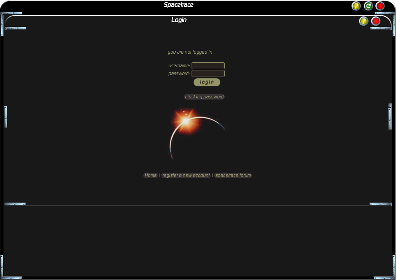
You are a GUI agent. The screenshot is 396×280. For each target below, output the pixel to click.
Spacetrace (178, 5)
